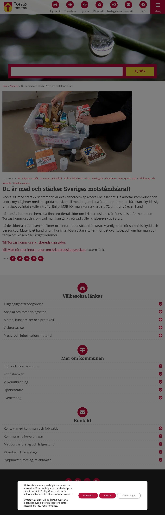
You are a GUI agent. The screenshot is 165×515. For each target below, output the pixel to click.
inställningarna (32, 505)
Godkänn (88, 495)
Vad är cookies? (50, 505)
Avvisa (107, 495)
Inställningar (129, 495)
